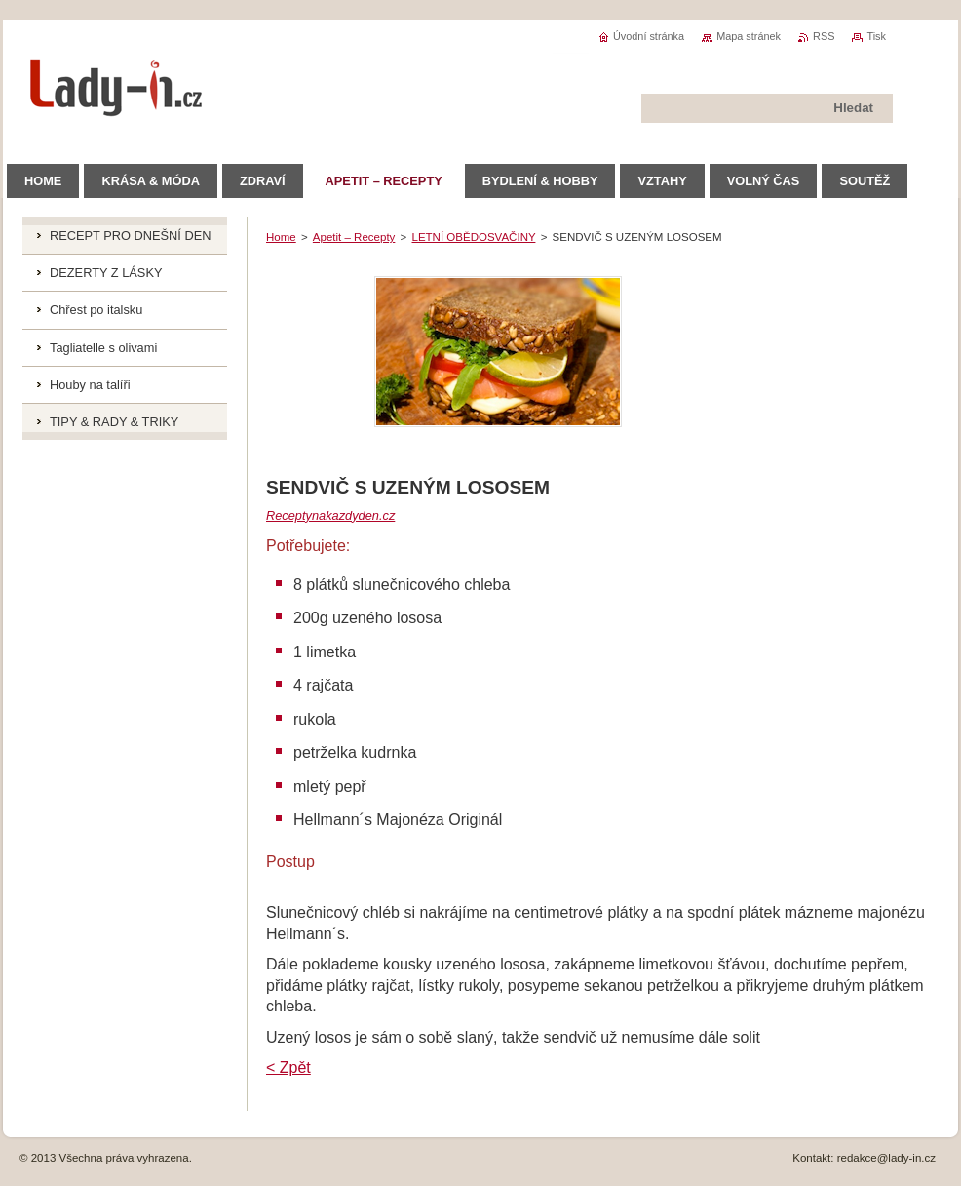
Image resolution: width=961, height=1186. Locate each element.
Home (281, 237)
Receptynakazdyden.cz (330, 515)
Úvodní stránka (648, 36)
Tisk (876, 36)
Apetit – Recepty (354, 237)
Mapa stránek (748, 36)
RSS (823, 36)
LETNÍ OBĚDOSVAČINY (474, 237)
